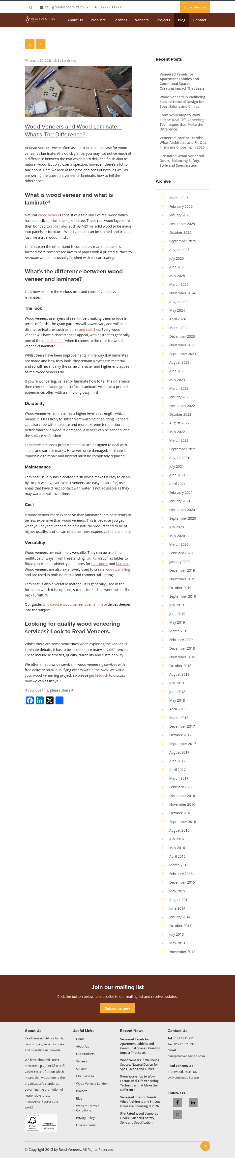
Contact (199, 20)
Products (98, 20)
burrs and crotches (84, 329)
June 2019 (177, 613)
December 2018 (182, 648)
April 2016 (177, 856)
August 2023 (179, 362)
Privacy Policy (85, 1118)
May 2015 (177, 891)
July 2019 (176, 605)
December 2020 (182, 509)
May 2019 (177, 622)
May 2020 (177, 535)
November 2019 (182, 579)
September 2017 (182, 743)
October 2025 (180, 232)
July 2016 (176, 839)
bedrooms (99, 563)
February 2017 (181, 787)
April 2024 (177, 319)
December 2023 (182, 336)
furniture (93, 558)
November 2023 (182, 345)
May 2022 (177, 431)
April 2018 (177, 709)
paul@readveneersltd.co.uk (66, 7)
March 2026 (178, 197)
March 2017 (178, 778)
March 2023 (178, 388)
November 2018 (182, 657)
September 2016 (182, 821)
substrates (59, 226)
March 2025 (178, 284)
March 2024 (178, 327)
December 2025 (182, 223)
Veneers (142, 20)
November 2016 (182, 804)
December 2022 (182, 405)
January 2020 (179, 561)
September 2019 (182, 596)
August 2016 (179, 830)
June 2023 (177, 371)
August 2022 (179, 423)
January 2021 (179, 501)
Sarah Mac (69, 60)
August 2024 (179, 301)
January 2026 (179, 215)
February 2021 (181, 492)
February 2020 (181, 553)
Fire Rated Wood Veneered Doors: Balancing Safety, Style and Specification (182, 161)
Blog (181, 20)
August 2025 (179, 249)
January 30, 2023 (40, 60)
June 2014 (177, 908)
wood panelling (117, 569)
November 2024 (182, 293)
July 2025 (176, 258)
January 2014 (179, 917)
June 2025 (177, 267)
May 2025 (177, 275)
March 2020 (178, 544)
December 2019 (182, 570)
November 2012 (182, 951)
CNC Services (85, 1076)
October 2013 (180, 925)
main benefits (53, 340)
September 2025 (182, 241)
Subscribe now (195, 7)
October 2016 (180, 813)
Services (120, 20)
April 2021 (177, 483)
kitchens (122, 563)
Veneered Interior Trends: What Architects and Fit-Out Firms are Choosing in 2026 (183, 142)
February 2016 (181, 873)
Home (80, 1039)
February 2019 (181, 639)
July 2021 (176, 466)
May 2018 (177, 700)
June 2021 (177, 475)
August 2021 (179, 457)
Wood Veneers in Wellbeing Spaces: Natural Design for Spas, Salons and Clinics (182, 102)
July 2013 (176, 934)
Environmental (86, 1125)
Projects (163, 20)
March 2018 (178, 717)
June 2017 (177, 761)
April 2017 (177, 769)
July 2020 (176, 527)
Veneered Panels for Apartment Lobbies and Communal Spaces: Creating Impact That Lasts (182, 81)
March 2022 (178, 440)
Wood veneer (48, 215)
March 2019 (178, 631)
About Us (75, 20)
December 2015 (182, 882)
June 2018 (177, 691)
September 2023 (182, 353)
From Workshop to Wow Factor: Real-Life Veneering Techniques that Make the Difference (182, 122)
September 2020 (182, 518)
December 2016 (182, 795)
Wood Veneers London (92, 1083)
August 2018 (179, 674)
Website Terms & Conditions (88, 1108)
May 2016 (177, 847)
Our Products (85, 1054)
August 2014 (179, 899)
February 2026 (181, 206)
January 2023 (179, 397)
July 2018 (176, 683)
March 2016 (178, 865)
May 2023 (177, 379)
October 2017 (180, 735)
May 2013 (177, 943)
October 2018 (180, 665)
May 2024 (177, 310)
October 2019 (180, 587)
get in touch (98, 675)
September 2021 (182, 449)
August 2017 (179, 752)
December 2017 (182, 726)
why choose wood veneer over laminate (75, 604)
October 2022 (180, 414)
